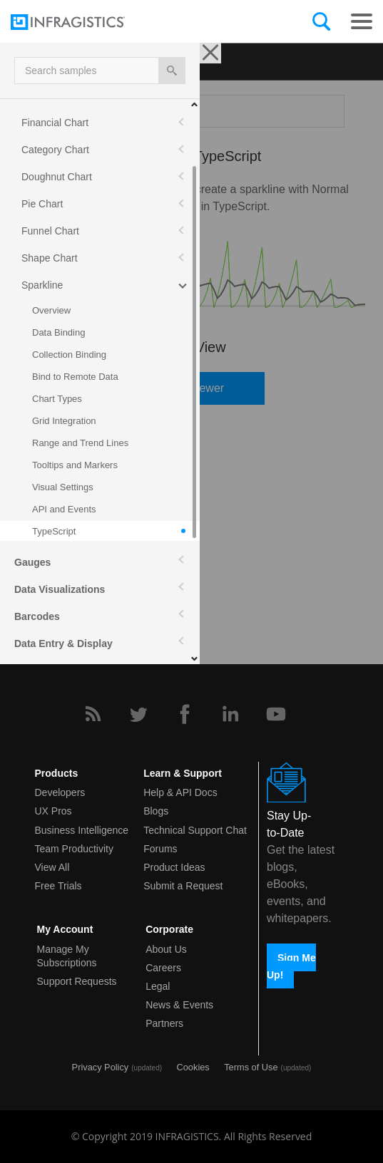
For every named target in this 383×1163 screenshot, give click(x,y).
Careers (163, 967)
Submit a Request (183, 885)
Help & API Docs (180, 792)
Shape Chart (49, 258)
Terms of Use (250, 1067)
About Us (166, 949)
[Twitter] (138, 714)
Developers (60, 792)
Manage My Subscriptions (67, 956)
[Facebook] (184, 714)
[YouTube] (276, 714)
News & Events (179, 1004)
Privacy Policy (100, 1067)
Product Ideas (174, 867)
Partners (164, 1023)
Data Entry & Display (63, 643)
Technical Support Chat (195, 830)
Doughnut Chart (56, 176)
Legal (157, 986)
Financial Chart (54, 122)
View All (52, 867)
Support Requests (77, 981)
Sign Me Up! (291, 965)
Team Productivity (74, 848)
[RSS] (92, 714)
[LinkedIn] (230, 714)
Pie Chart (42, 204)
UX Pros (53, 811)
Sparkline (42, 285)
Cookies (193, 1067)
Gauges (32, 562)
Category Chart (55, 149)
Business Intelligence (82, 830)
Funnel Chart (50, 231)
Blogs (155, 811)
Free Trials (58, 885)
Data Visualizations (59, 589)
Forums (160, 848)
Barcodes (37, 616)
